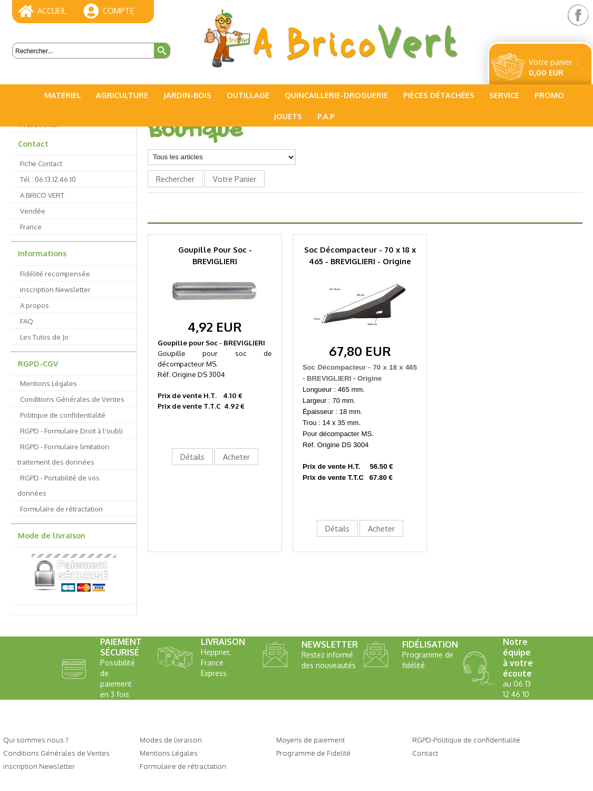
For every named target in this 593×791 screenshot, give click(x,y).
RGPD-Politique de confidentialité (466, 739)
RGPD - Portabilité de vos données (58, 485)
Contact (33, 143)
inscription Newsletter (55, 289)
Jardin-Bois (187, 95)
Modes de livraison (171, 739)
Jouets (288, 116)
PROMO (549, 95)
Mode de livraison (51, 535)
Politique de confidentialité (62, 414)
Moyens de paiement (310, 739)
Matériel (62, 95)
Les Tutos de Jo (44, 336)
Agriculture (122, 95)
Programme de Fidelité (313, 752)
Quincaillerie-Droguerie (336, 95)
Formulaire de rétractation (61, 508)
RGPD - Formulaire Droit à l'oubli (71, 430)
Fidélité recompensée (55, 273)
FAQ (26, 320)
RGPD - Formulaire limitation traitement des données (63, 454)
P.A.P (326, 116)
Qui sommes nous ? (36, 739)
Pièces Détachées (438, 95)
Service (504, 95)
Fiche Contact (41, 163)
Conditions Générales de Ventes (72, 398)
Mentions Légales (48, 383)
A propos (34, 305)
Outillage (248, 95)
